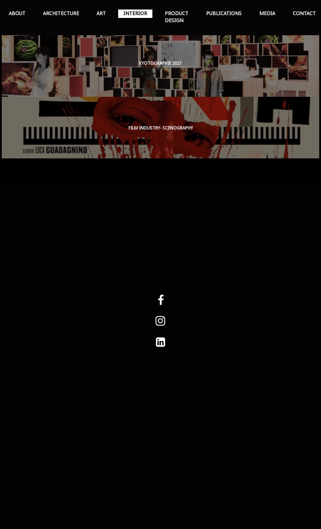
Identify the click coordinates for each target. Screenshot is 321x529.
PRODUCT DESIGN (176, 17)
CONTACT (304, 14)
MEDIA (267, 14)
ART (101, 14)
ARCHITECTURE (61, 14)
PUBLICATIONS (224, 14)
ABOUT (17, 14)
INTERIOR (135, 14)
